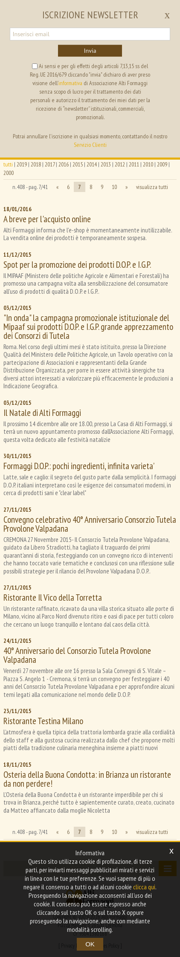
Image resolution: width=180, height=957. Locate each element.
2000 (8, 173)
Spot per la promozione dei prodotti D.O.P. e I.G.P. (77, 264)
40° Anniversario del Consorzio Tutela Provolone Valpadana (77, 655)
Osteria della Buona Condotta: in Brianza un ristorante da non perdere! (87, 779)
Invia (90, 50)
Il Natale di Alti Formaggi (42, 412)
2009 (162, 164)
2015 (78, 164)
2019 (22, 164)
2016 (63, 164)
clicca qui (144, 887)
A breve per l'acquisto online (47, 219)
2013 (106, 164)
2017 (50, 164)
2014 (92, 164)
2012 (120, 164)
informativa (70, 83)
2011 (134, 164)
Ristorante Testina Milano (43, 721)
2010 (148, 164)
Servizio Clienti (90, 145)
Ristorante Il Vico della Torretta (52, 597)
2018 (36, 164)
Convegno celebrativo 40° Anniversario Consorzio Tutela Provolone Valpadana (89, 524)
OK (90, 944)
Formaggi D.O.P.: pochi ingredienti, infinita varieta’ (78, 466)
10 (114, 187)
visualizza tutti (152, 187)
